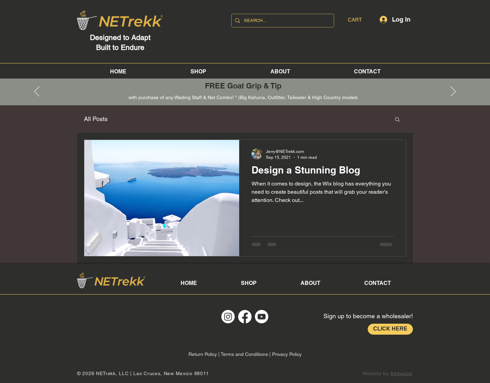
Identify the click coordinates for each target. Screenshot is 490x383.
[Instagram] (228, 316)
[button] (359, 20)
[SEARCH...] (281, 20)
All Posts (96, 118)
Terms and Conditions (244, 354)
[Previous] (36, 91)
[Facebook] (245, 316)
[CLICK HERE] (390, 329)
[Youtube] (261, 316)
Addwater (401, 373)
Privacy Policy (287, 354)
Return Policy (202, 354)
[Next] (453, 91)
